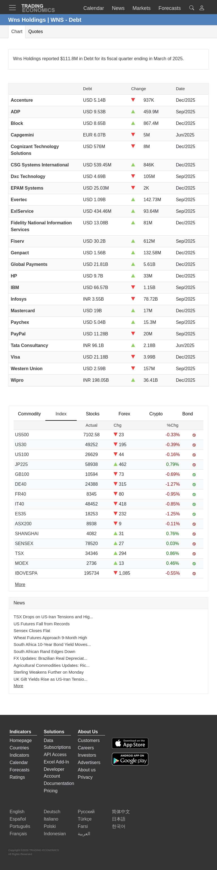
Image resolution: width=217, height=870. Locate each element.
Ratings (17, 777)
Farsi (83, 826)
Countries (19, 747)
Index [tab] (60, 413)
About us (87, 769)
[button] (202, 8)
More (18, 685)
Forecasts (19, 769)
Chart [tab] (16, 31)
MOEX (21, 563)
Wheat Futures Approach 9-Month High (50, 637)
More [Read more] (20, 584)
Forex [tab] (124, 413)
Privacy (85, 777)
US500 (22, 434)
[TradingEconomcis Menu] (14, 7)
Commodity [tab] (29, 413)
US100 (22, 454)
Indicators (19, 755)
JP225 (21, 464)
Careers (86, 747)
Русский (86, 811)
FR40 (20, 494)
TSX (19, 553)
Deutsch (52, 811)
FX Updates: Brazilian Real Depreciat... (50, 658)
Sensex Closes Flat (32, 630)
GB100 (22, 474)
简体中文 (121, 811)
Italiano (51, 819)
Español (18, 819)
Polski (50, 826)
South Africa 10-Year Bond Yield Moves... (52, 644)
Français (18, 833)
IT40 (19, 504)
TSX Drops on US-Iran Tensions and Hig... (53, 616)
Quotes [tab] (35, 31)
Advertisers (89, 762)
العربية (84, 833)
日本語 (118, 819)
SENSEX (24, 543)
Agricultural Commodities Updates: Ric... (52, 665)
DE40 (20, 484)
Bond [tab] (187, 413)
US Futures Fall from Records (42, 623)
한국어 (118, 826)
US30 (20, 444)
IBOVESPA (26, 573)
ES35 (20, 513)
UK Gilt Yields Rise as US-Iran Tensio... (51, 679)
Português (20, 826)
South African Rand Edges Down (44, 651)
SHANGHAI (27, 533)
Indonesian (55, 833)
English (17, 811)
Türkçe (85, 819)
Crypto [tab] (155, 413)
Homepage (21, 740)
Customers (88, 740)
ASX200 (23, 523)
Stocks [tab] (92, 413)
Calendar (19, 762)
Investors (87, 755)
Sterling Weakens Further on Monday (49, 672)
